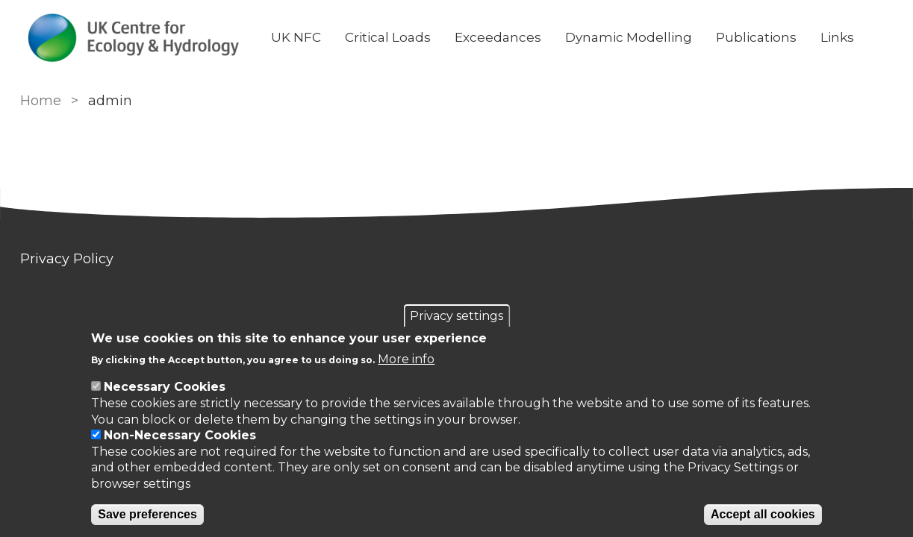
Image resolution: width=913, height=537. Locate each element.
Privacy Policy (66, 259)
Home (40, 100)
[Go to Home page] (133, 38)
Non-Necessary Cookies (180, 435)
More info (406, 359)
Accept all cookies (763, 514)
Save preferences (147, 514)
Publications (756, 37)
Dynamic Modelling (628, 37)
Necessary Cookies (164, 387)
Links (837, 37)
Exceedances (498, 37)
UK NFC (296, 37)
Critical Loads (388, 37)
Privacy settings (456, 316)
